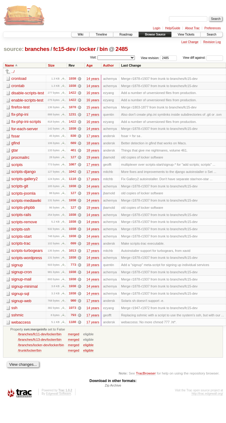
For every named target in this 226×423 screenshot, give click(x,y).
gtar (14, 151)
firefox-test (20, 107)
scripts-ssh (20, 230)
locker (87, 49)
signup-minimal (24, 288)
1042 (72, 172)
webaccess (21, 324)
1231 (72, 114)
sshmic (17, 317)
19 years (92, 158)
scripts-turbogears (27, 252)
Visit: (93, 57)
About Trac (192, 28)
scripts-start (21, 237)
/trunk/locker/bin (29, 352)
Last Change (190, 42)
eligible (88, 347)
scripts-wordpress (26, 259)
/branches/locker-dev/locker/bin (41, 347)
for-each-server (24, 129)
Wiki (80, 34)
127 (73, 158)
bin (103, 49)
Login (156, 28)
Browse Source (155, 34)
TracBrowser (146, 376)
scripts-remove (24, 223)
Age (89, 65)
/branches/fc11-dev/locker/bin (39, 336)
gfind (15, 143)
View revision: (150, 57)
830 (73, 136)
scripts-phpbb (23, 208)
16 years (92, 93)
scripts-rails (21, 216)
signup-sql (20, 295)
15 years (92, 107)
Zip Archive (113, 388)
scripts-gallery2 (24, 179)
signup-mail (21, 281)
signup (17, 266)
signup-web (21, 302)
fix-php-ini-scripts (26, 122)
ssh (14, 310)
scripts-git (19, 187)
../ (13, 71)
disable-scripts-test (27, 93)
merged (73, 336)
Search (211, 34)
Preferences (213, 28)
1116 (72, 179)
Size (51, 65)
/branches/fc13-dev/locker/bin (39, 341)
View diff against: (203, 57)
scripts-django (23, 172)
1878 (72, 107)
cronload (19, 78)
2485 (122, 49)
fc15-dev (64, 49)
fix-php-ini (19, 114)
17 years (92, 115)
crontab (17, 85)
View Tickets (186, 34)
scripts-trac (21, 245)
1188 (72, 324)
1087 (72, 165)
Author (108, 65)
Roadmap (125, 34)
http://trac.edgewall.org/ (207, 396)
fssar (15, 136)
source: (14, 49)
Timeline (101, 34)
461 (73, 151)
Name (9, 65)
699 (73, 245)
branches (37, 49)
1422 (72, 93)
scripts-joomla (23, 194)
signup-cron (21, 273)
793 (73, 317)
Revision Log (212, 42)
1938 (72, 78)
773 (73, 266)
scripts (17, 165)
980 (73, 302)
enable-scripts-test (27, 100)
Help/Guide (172, 28)
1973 (72, 310)
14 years (92, 78)
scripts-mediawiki (26, 201)
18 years (92, 144)
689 (73, 143)
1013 (72, 252)
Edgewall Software (58, 396)
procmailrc (20, 158)
